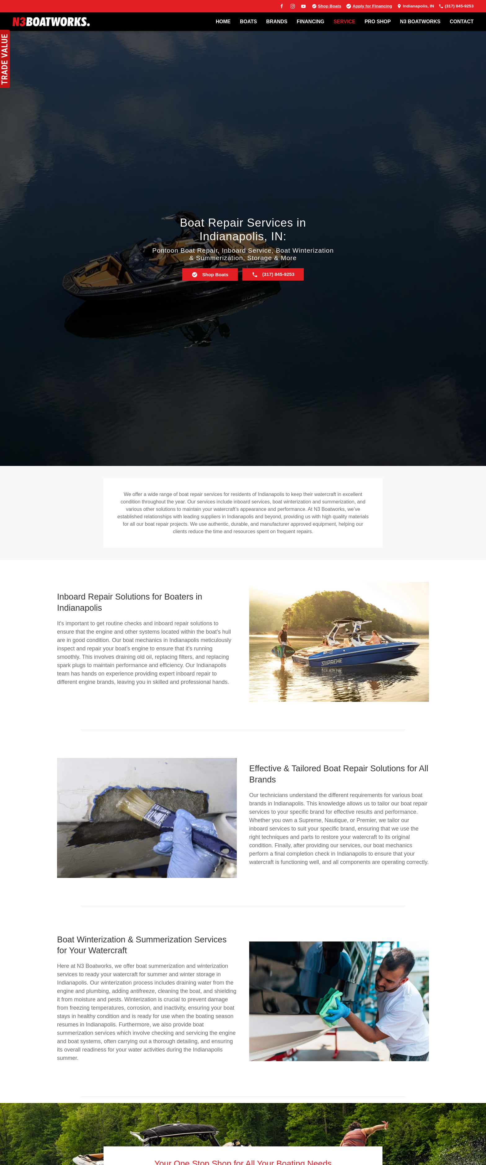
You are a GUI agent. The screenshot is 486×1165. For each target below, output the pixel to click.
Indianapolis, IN (415, 6)
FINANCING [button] (310, 21)
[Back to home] (51, 21)
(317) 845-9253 (456, 6)
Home (223, 21)
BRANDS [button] (276, 21)
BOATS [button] (248, 21)
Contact (462, 21)
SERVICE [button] (344, 21)
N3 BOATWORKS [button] (420, 21)
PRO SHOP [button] (378, 21)
